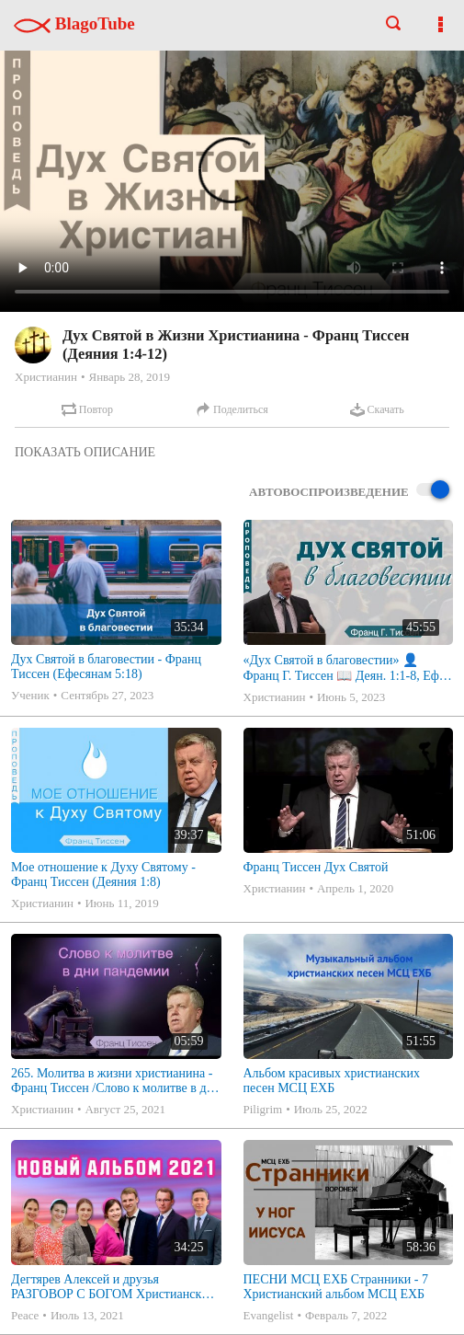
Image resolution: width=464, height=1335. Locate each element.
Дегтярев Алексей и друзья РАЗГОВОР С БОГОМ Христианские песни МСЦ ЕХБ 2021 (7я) (112, 1287)
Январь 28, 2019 (129, 377)
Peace (25, 1315)
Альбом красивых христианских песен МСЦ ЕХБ (331, 1080)
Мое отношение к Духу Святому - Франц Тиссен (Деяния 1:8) (103, 874)
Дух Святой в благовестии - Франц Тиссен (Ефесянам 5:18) (106, 666)
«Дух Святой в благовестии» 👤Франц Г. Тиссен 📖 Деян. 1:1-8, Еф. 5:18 (343, 668)
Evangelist (268, 1315)
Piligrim (263, 1109)
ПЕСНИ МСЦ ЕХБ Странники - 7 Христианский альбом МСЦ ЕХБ (335, 1286)
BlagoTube (74, 23)
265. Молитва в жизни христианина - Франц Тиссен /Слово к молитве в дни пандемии (116, 1081)
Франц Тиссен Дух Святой (316, 867)
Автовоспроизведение (349, 491)
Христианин (46, 377)
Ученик (30, 695)
